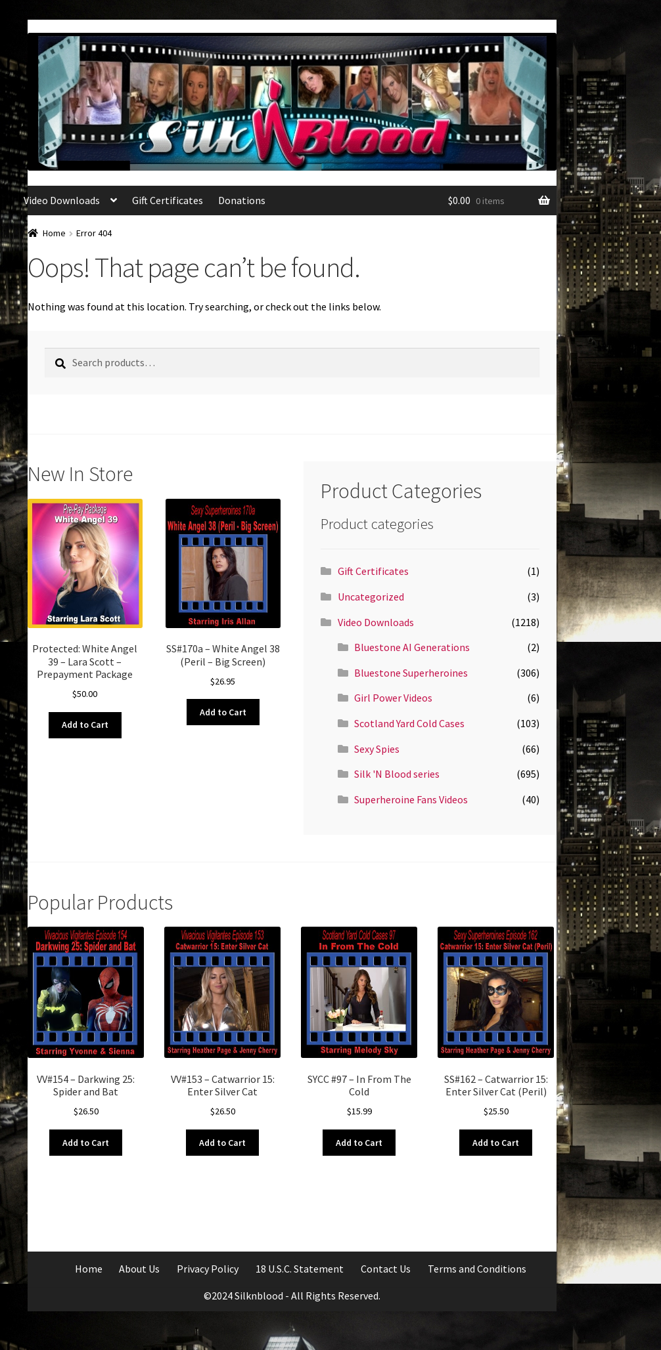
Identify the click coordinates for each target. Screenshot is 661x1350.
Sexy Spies (376, 748)
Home (54, 233)
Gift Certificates (167, 200)
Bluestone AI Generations (412, 647)
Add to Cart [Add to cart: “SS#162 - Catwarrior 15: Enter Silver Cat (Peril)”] (495, 1143)
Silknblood (259, 1295)
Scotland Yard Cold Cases (409, 723)
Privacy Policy (208, 1268)
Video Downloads (62, 200)
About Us (139, 1268)
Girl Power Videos (393, 697)
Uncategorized (371, 596)
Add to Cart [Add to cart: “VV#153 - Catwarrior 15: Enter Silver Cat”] (222, 1143)
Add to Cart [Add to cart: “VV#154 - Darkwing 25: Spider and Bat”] (85, 1143)
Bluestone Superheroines (411, 672)
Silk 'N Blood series (397, 773)
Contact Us (386, 1268)
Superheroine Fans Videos (411, 799)
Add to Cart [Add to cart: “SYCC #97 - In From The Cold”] (359, 1143)
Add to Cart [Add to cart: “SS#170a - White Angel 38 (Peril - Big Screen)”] (223, 712)
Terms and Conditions (477, 1268)
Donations (241, 200)
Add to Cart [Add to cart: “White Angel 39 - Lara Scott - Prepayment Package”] (85, 724)
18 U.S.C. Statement (300, 1268)
